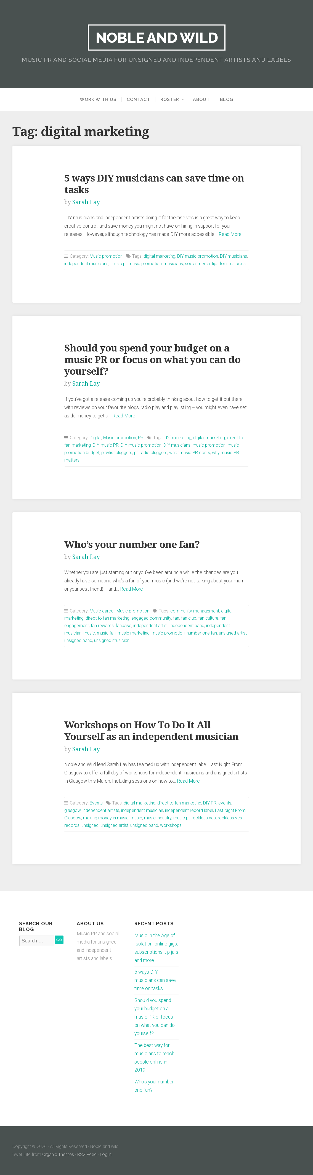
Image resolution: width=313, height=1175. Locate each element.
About (201, 99)
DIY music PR (106, 445)
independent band (187, 625)
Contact (138, 99)
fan (176, 618)
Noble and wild (157, 37)
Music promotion (106, 256)
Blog (226, 99)
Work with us (98, 99)
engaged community (151, 618)
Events (96, 803)
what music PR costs (189, 452)
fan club (188, 618)
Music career (102, 611)
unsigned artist (233, 633)
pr (136, 452)
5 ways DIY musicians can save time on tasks (155, 980)
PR (141, 437)
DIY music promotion (197, 256)
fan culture (208, 618)
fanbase (123, 625)
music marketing (134, 633)
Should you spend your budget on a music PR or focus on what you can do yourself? (152, 359)
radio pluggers (153, 452)
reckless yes (204, 817)
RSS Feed (87, 1154)
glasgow (72, 810)
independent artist (150, 625)
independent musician (142, 810)
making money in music (106, 817)
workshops (171, 825)
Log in (106, 1154)
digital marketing (159, 256)
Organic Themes (58, 1154)
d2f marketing (178, 437)
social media (197, 263)
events (224, 803)
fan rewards (102, 625)
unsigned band (78, 640)
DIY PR (209, 803)
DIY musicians (233, 256)
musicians (173, 263)
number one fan (202, 633)
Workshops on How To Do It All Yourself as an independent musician (151, 730)
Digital (95, 437)
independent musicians (86, 263)
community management (194, 611)
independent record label (189, 810)
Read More (230, 234)
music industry (157, 817)
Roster (169, 99)
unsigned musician (111, 640)
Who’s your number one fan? (132, 544)
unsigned (90, 825)
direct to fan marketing (107, 618)
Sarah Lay (86, 202)
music (89, 633)
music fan (106, 633)
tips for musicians (229, 263)
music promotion (145, 263)
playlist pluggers (116, 452)
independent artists (101, 810)
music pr (118, 263)
